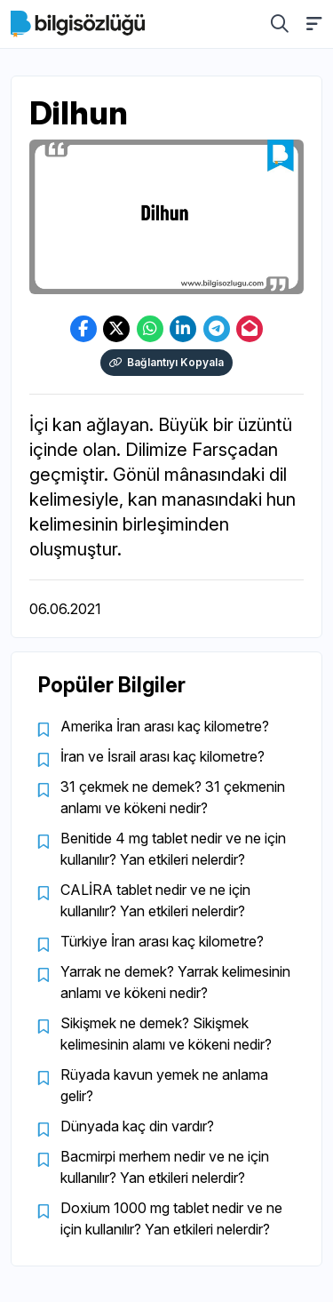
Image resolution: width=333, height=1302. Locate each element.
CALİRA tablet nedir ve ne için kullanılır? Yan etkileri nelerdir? (155, 900)
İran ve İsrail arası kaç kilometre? (162, 756)
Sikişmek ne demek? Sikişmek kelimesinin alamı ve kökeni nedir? (166, 1033)
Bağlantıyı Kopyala (166, 362)
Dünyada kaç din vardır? (137, 1126)
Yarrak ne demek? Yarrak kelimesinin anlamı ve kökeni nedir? (175, 982)
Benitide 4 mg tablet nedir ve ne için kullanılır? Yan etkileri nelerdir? (173, 848)
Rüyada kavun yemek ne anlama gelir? (164, 1085)
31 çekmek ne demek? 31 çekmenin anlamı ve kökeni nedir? (172, 797)
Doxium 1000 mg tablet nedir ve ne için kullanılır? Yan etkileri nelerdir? (171, 1218)
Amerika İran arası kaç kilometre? (164, 726)
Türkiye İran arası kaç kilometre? (162, 941)
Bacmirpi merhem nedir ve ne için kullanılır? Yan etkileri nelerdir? (164, 1166)
